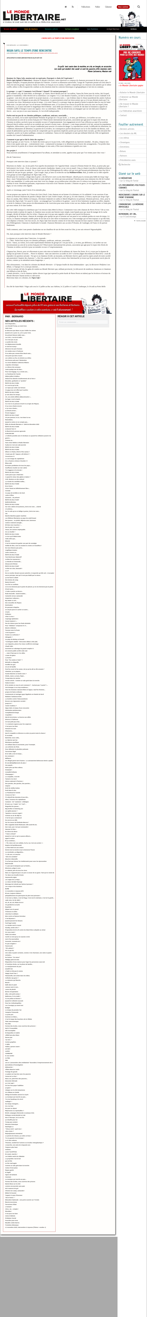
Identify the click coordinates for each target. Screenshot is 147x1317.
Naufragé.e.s (9, 1126)
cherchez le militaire (11, 914)
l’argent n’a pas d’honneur (13, 1195)
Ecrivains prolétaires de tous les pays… (18, 465)
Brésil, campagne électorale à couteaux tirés (19, 1113)
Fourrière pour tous (11, 1220)
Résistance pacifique (12, 742)
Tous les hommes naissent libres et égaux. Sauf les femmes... (25, 689)
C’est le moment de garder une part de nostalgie (21, 543)
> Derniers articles (126, 129)
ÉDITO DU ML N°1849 (12, 401)
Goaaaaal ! (8, 770)
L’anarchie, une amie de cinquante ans (17, 1145)
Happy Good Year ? (11, 973)
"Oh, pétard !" (9, 948)
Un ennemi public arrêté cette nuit (16, 651)
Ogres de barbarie (11, 1174)
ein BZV (7, 1049)
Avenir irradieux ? (11, 705)
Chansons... (9, 731)
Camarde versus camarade (14, 596)
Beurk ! (7, 982)
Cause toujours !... (11, 621)
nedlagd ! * (8, 1101)
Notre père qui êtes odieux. (14, 767)
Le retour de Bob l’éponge (13, 882)
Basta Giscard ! (10, 582)
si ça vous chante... (11, 408)
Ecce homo (8, 486)
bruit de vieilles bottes (12, 788)
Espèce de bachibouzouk (13, 845)
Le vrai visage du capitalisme (14, 458)
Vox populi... (9, 765)
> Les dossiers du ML (128, 133)
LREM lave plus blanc (12, 1035)
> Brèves (122, 151)
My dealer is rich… (11, 600)
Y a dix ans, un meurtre (12, 854)
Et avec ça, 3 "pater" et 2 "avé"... (15, 804)
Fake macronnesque (11, 1021)
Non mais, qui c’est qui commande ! (17, 827)
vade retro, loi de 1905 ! (12, 900)
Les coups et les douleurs (13, 886)
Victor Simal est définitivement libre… (17, 488)
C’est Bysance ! (10, 918)
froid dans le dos (10, 790)
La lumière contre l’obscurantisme (16, 699)
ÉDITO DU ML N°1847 (12, 415)
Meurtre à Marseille (11, 859)
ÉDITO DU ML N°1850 (12, 392)
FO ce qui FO (9, 950)
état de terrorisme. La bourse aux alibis (18, 717)
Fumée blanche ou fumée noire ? (16, 673)
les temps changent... (12, 1104)
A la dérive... (9, 509)
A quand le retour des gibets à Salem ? (17, 477)
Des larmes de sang (11, 580)
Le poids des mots (11, 342)
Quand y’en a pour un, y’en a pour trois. (18, 333)
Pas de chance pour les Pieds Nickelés (17, 623)
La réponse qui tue (11, 740)
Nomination (9, 605)
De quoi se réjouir (11, 1108)
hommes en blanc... (11, 1017)
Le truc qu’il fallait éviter (13, 536)
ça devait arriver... (11, 410)
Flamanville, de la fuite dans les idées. (17, 975)
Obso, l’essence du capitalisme (15, 799)
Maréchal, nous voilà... (12, 737)
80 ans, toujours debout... (13, 893)
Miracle (7, 541)
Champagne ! (9, 774)
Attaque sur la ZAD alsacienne (15, 1090)
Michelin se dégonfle (12, 662)
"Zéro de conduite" (11, 856)
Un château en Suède (12, 1092)
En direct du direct (11, 831)
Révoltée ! (8, 1211)
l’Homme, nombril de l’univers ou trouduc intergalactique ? (24, 1142)
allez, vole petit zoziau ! (12, 994)
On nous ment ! (10, 932)
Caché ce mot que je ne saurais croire (17, 937)
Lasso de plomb (10, 989)
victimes (8, 1149)
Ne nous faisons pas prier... (14, 548)
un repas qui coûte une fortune (15, 387)
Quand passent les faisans (13, 921)
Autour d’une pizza (11, 1168)
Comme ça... (9, 440)
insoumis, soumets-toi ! (13, 941)
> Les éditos (124, 138)
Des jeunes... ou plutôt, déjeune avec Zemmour (20, 520)
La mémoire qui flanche (12, 980)
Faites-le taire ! (10, 683)
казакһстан (9, 969)
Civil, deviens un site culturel (14, 479)
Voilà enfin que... (10, 538)
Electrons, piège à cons (12, 868)
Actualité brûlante (11, 772)
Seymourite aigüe (11, 877)
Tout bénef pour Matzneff (13, 557)
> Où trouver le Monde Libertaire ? (128, 105)
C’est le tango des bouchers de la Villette (18, 1019)
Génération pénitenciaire (13, 710)
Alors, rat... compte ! (11, 1209)
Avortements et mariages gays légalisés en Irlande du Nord (24, 694)
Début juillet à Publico (12, 376)
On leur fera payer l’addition (14, 1085)
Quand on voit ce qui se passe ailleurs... (18, 836)
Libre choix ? (9, 1131)
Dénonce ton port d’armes (13, 349)
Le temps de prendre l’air (13, 1010)
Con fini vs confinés (11, 584)
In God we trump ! (11, 346)
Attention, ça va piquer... (13, 671)
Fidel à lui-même (10, 934)
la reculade (8, 735)
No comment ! (9, 756)
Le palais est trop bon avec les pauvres (18, 1074)
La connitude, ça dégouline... (14, 852)
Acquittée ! (8, 715)
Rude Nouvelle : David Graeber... (15, 593)
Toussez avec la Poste (12, 630)
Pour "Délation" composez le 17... (16, 625)
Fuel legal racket (10, 923)
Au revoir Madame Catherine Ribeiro (17, 362)
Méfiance (8, 758)
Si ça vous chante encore (13, 406)
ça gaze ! (8, 1088)
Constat (7, 490)
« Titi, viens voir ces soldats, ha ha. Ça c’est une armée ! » (24, 843)
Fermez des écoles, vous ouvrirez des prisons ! (20, 1026)
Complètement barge (12, 712)
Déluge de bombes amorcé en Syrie (16, 1094)
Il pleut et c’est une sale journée (15, 445)
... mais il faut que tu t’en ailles (15, 653)
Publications (85, 7)
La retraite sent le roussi (13, 925)
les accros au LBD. (11, 820)
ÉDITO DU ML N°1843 (12, 449)
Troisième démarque (11, 1225)
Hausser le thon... (11, 829)
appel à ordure (10, 838)
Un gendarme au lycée (12, 905)
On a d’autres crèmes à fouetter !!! (16, 461)
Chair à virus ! (9, 616)
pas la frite (8, 1161)
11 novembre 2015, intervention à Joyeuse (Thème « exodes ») (25, 1227)
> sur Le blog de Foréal (128, 179)
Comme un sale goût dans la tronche (17, 1165)
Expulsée (8, 907)
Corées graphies (10, 1042)
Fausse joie (9, 946)
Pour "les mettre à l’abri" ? (13, 660)
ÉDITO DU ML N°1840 (12, 484)
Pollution (8, 614)
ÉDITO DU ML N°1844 (12, 447)
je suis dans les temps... (13, 394)
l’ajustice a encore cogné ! (13, 813)
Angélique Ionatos (11, 550)
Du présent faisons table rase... (15, 335)
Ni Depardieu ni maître (12, 1033)
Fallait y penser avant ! (12, 1046)
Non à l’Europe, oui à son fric (14, 1117)
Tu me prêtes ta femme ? (13, 998)
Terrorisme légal (10, 751)
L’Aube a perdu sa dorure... (14, 591)
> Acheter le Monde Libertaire (132, 92)
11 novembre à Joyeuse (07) (14, 891)
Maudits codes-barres (12, 1222)
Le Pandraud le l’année (12, 792)
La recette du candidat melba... (15, 481)
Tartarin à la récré (11, 779)
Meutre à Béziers (10, 628)
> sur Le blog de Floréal (132, 197)
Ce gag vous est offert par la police (16, 390)
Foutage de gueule (11, 1072)
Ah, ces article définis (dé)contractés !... (18, 397)
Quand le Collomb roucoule (14, 1001)
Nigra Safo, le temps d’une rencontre (17, 708)
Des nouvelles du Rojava (13, 603)
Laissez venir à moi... (12, 987)
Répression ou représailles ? (14, 1110)
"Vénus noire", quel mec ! (13, 1129)
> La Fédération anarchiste (130, 111)
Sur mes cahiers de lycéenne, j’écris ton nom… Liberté (23, 506)
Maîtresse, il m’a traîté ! (12, 996)
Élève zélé (8, 463)
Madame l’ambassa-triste (13, 696)
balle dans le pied (11, 985)
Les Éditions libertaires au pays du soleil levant (20, 518)
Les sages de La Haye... (13, 879)
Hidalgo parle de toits (12, 959)
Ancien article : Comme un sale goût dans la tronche (22, 680)
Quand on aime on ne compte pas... (16, 422)
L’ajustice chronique (11, 365)
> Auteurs (123, 155)
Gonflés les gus (10, 664)
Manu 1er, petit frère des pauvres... (16, 1078)
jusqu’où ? (8, 703)
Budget (7, 1007)
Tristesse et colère (11, 911)
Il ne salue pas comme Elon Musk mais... (18, 353)
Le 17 (7, 570)
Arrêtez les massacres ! (12, 559)
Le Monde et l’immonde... (13, 561)
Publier (97, 7)
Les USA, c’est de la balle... (14, 337)
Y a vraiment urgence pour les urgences (18, 724)
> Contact (123, 115)
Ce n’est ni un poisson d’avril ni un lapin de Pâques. (22, 403)
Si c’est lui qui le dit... (12, 385)
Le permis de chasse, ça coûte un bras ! (18, 1136)
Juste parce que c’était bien (14, 474)
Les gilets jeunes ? (11, 811)
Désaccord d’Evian (11, 564)
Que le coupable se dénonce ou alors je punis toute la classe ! (25, 733)
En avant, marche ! (11, 1154)
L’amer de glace (10, 655)
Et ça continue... (10, 840)
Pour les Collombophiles (13, 1003)
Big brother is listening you (14, 808)
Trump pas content (11, 1122)
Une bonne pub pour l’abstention (16, 360)
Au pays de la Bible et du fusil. (15, 493)
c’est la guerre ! (10, 632)
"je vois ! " (8, 1039)
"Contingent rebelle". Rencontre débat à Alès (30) (21, 641)
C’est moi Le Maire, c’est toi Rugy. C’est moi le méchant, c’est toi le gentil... (29, 898)
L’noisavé (8, 1206)
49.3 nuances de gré (11, 1188)
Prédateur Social (10, 1218)
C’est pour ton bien (11, 726)
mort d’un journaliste (12, 939)
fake (6, 1060)
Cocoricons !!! (9, 456)
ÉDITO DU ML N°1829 (12, 554)
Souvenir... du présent (12, 497)
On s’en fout (9, 1106)
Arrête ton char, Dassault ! (13, 568)
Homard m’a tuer (10, 728)
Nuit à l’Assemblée (11, 1028)
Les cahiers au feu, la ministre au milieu (18, 358)
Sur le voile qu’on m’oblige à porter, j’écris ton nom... (22, 511)
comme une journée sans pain (15, 1186)
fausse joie (8, 1037)
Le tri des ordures (11, 1140)
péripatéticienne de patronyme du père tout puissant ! (22, 895)
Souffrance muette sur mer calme (16, 468)
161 (6, 513)
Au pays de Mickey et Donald (14, 639)
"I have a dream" (10, 834)
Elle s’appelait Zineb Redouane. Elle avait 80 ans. (21, 824)
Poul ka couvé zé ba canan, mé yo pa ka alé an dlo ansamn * (24, 669)
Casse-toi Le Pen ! (11, 1076)
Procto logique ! (10, 413)
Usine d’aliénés (10, 1216)
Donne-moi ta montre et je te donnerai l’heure (20, 850)
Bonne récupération (11, 991)
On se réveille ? (10, 532)
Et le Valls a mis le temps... (14, 754)
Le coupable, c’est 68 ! (12, 776)
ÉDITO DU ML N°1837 (12, 500)
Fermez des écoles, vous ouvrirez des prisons (20, 1181)
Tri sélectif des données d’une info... (17, 797)
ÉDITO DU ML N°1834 (12, 504)
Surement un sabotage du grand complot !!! (19, 648)
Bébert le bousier (10, 1193)
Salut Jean (8, 328)
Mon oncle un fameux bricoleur (15, 916)
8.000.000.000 (9, 433)
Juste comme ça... (11, 552)
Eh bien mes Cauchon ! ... (13, 525)
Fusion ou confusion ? (12, 635)
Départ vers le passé (11, 909)
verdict (7, 1051)
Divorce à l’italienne (11, 719)
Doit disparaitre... (10, 323)
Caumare (8, 1177)
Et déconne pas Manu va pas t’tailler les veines (20, 330)
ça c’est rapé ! (9, 1083)
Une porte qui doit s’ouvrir (13, 355)
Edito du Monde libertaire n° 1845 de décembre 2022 (22, 424)
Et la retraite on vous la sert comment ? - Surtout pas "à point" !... (26, 685)
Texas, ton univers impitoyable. (15, 529)
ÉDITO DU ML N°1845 (12, 426)
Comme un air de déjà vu (13, 815)
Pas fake (8, 1023)
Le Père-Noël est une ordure (14, 847)
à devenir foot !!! (10, 429)
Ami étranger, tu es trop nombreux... (17, 687)
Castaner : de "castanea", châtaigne (17, 802)
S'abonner (108, 7)
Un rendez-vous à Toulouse (14, 351)
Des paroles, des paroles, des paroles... (18, 783)
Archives (134, 29)
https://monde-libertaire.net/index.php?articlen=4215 (38, 53)
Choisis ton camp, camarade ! (15, 1190)
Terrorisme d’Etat (10, 1204)
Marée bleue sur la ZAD (12, 1184)
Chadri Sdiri (9, 646)
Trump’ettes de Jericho (12, 678)
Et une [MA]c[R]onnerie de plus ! (15, 763)
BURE (7, 888)
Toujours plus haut (11, 1147)
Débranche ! (9, 1067)
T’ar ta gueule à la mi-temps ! (14, 1138)
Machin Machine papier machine (15, 516)
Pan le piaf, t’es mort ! (12, 527)
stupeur (7, 786)
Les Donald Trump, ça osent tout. (16, 326)
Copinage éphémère (11, 619)
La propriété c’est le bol (13, 1158)
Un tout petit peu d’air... (12, 721)
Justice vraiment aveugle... (14, 522)
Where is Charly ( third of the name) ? (17, 452)
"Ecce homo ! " (10, 1197)
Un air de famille (10, 667)
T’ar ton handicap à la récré (14, 1099)
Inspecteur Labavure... (12, 598)
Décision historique (11, 1124)
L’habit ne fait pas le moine (14, 971)
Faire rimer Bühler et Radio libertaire (17, 442)
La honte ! (8, 657)
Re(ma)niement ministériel (13, 1133)
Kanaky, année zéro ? (12, 927)
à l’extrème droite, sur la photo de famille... (19, 964)
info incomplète (10, 1030)
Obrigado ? (8, 637)
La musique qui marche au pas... (15, 1097)
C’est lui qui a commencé (13, 818)
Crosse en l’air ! (10, 795)
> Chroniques (124, 142)
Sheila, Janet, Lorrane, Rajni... (15, 676)
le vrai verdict (9, 1055)
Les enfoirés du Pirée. (12, 747)
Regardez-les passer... (12, 806)
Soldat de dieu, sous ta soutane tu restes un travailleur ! (23, 545)
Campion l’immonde (11, 1012)
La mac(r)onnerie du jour (13, 966)
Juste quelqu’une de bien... (14, 369)
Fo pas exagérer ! (10, 943)
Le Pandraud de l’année (13, 374)
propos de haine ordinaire (13, 692)
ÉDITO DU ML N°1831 (12, 534)
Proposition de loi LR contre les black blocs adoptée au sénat (25, 930)
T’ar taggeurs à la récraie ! (13, 470)
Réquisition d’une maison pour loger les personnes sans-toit (25, 962)
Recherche (124, 164)
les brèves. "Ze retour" (12, 957)
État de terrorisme (11, 1202)
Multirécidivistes (10, 502)
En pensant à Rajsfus (12, 607)
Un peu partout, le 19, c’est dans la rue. (18, 417)
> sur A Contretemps (128, 215)
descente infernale (11, 1081)
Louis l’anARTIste (11, 1152)
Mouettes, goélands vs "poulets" (15, 381)
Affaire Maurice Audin (12, 1069)
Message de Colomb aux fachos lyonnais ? (19, 884)
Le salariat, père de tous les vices (16, 870)
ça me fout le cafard (11, 577)
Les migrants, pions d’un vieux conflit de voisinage (22, 644)
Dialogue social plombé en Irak (15, 1115)
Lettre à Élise (9, 495)
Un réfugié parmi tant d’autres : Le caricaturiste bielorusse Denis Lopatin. (29, 760)
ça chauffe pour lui (11, 1120)
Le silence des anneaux (12, 367)
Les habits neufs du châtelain (14, 1156)
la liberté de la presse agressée (15, 431)
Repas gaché (9, 1170)
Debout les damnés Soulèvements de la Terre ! (20, 378)
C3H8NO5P (8, 1053)
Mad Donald (9, 863)
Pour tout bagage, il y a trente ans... (16, 371)
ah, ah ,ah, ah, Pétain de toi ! (14, 902)
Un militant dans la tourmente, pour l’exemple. (20, 744)
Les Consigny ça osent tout (14, 1005)
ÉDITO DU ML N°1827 (12, 566)
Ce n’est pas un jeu (11, 339)
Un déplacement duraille (13, 344)
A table (7, 1044)
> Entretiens (124, 147)
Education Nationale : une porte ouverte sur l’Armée (22, 1200)
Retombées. (9, 420)
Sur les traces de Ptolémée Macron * (17, 822)
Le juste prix (9, 1014)
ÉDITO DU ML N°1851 (12, 383)
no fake (7, 1058)
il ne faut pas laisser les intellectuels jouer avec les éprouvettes (26, 861)
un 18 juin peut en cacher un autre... (17, 609)
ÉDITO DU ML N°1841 (12, 472)
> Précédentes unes (127, 160)
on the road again (11, 1163)
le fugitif (7, 1172)
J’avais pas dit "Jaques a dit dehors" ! (17, 454)
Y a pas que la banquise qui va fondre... (18, 866)
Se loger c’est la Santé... (13, 399)
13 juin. (7, 612)
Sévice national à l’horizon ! (14, 781)
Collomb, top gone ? (11, 978)
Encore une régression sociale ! (15, 701)
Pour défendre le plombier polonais (16, 749)
